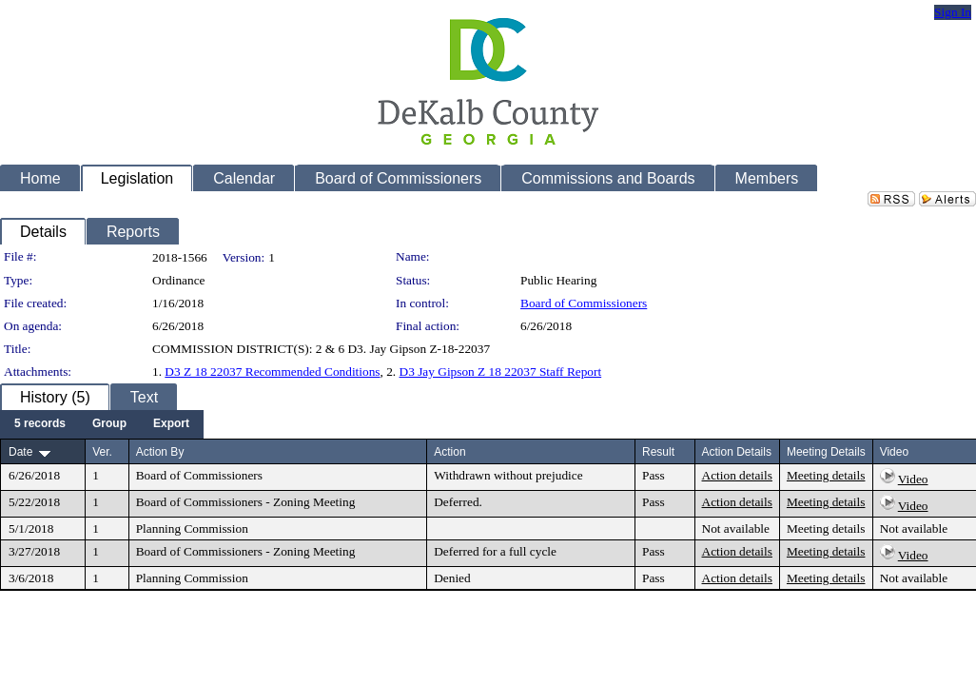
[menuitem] (40, 424)
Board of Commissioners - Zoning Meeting (246, 502)
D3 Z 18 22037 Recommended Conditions (272, 371)
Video (913, 479)
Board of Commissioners (583, 303)
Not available (736, 528)
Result (658, 452)
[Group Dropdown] (109, 424)
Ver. (102, 452)
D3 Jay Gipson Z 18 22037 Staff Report (501, 371)
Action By (160, 452)
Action (449, 452)
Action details (737, 475)
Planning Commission (192, 528)
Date (20, 452)
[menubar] (102, 424)
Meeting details (826, 475)
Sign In (952, 12)
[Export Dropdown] (171, 424)
